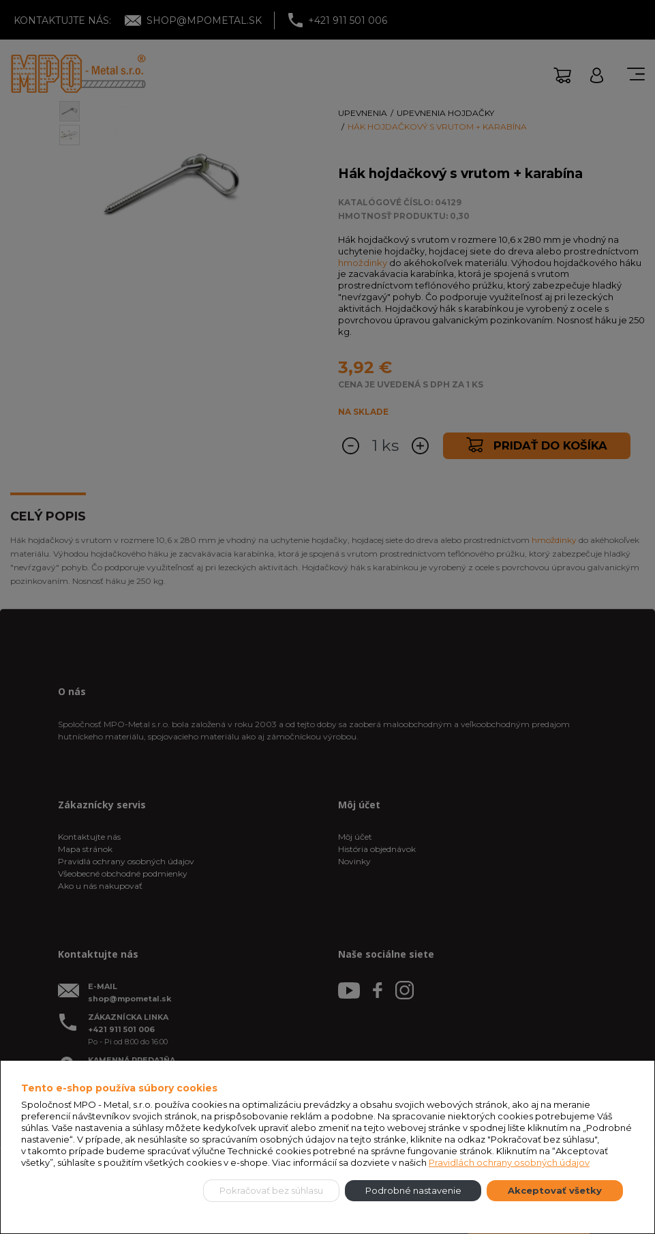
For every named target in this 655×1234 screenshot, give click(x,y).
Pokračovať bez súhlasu (271, 1190)
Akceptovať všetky (555, 1190)
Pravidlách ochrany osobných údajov (509, 1162)
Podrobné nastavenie (413, 1190)
